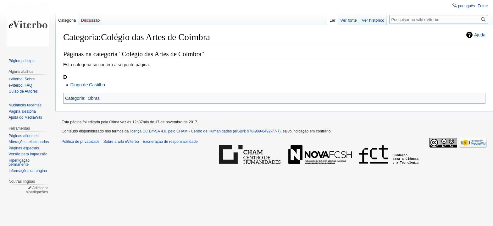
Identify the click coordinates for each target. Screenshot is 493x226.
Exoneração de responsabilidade (170, 141)
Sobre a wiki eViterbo (121, 141)
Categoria (74, 98)
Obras (94, 98)
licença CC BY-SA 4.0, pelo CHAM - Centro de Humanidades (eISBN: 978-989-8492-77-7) (205, 131)
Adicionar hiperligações (37, 190)
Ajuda (479, 34)
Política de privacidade (81, 141)
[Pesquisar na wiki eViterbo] (438, 19)
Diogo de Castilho (87, 84)
